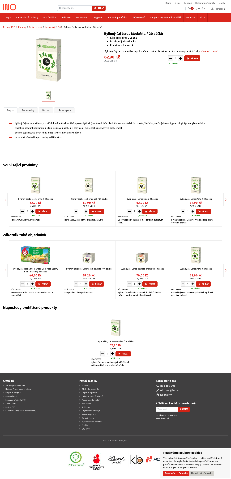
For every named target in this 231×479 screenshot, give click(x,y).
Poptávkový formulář (91, 400)
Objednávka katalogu (91, 411)
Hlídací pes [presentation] (64, 110)
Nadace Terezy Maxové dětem (18, 389)
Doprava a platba (89, 393)
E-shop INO (9, 27)
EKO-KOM (86, 429)
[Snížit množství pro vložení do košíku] (170, 58)
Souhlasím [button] (170, 473)
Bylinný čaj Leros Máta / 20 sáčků (196, 199)
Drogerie (97, 17)
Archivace (66, 17)
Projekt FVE (10, 407)
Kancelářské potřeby (27, 17)
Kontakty (86, 385)
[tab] (10, 110)
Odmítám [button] (183, 473)
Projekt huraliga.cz (13, 393)
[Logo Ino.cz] (10, 7)
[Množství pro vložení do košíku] (175, 58)
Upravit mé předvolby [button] (202, 473)
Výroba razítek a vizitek (92, 422)
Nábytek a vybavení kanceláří (165, 17)
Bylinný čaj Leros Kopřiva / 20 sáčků (35, 199)
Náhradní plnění (89, 414)
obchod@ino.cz (170, 390)
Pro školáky (49, 17)
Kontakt (188, 3)
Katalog (22, 27)
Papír (8, 17)
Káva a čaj (50, 27)
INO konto (86, 407)
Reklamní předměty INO (15, 400)
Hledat (99, 8)
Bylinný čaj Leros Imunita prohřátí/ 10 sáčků (142, 269)
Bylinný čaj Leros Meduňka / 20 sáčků (115, 341)
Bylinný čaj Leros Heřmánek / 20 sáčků (88, 199)
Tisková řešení (88, 418)
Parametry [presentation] (28, 110)
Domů (168, 3)
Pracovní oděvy (11, 396)
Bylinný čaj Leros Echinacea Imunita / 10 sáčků (88, 269)
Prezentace (81, 17)
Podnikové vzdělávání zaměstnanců (20, 411)
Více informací (209, 51)
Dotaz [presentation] (45, 110)
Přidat (192, 58)
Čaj (59, 27)
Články (222, 3)
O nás (177, 3)
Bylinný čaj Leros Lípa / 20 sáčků (142, 199)
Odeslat (184, 409)
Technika (190, 17)
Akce (202, 17)
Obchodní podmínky (90, 389)
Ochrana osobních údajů (92, 396)
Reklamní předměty (205, 3)
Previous (7, 199)
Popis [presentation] (10, 110)
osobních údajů (162, 418)
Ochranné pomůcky (117, 17)
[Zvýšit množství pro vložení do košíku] (180, 58)
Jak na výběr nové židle (15, 385)
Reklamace (86, 403)
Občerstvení (138, 17)
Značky (85, 425)
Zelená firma (10, 403)
